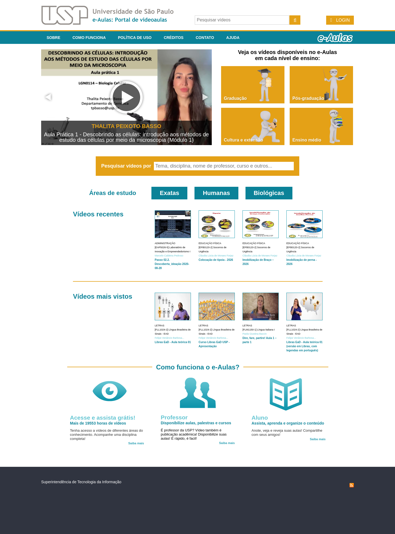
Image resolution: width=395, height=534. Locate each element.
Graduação (235, 98)
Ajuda (232, 37)
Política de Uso (134, 37)
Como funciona (89, 37)
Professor (174, 417)
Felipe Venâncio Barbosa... (169, 338)
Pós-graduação (308, 98)
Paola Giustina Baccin (254, 333)
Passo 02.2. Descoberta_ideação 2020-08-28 (172, 264)
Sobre (53, 37)
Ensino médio (306, 140)
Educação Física (210, 243)
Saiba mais (136, 443)
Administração (165, 243)
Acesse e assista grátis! (102, 417)
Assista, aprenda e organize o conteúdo (288, 423)
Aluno (260, 417)
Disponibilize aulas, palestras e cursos (196, 423)
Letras (159, 325)
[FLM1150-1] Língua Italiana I (258, 329)
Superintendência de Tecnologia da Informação (81, 482)
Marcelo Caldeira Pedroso (169, 255)
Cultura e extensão (243, 140)
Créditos (174, 37)
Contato (205, 37)
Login (343, 20)
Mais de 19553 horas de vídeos (98, 423)
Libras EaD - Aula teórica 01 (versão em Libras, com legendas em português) (304, 346)
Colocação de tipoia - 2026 (216, 259)
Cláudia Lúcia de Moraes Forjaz (216, 255)
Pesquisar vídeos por (127, 166)
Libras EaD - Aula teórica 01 (173, 342)
